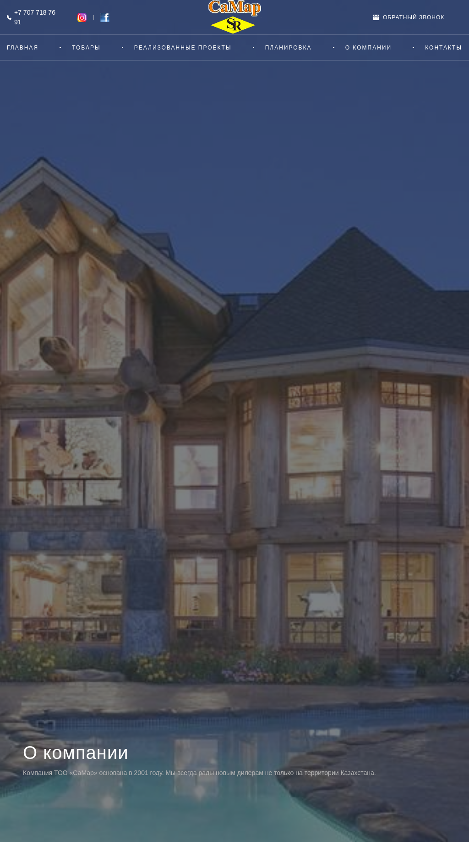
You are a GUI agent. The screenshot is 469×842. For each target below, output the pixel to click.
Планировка (288, 47)
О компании (368, 47)
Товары (86, 47)
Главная (22, 47)
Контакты (443, 47)
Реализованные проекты (183, 47)
